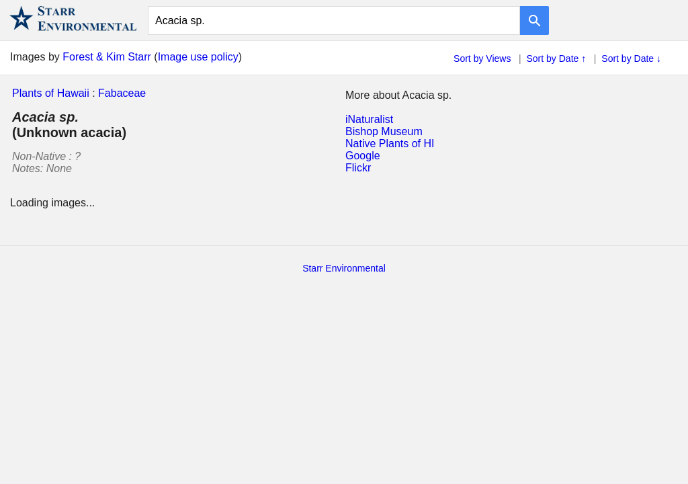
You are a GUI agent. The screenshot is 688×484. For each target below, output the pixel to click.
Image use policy (198, 57)
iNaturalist (369, 119)
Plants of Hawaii (50, 93)
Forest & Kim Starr (106, 57)
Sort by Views (482, 58)
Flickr (358, 167)
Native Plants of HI (390, 143)
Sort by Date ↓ (631, 58)
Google (362, 155)
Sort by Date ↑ (557, 58)
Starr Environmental (344, 268)
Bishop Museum (384, 131)
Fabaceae (122, 93)
